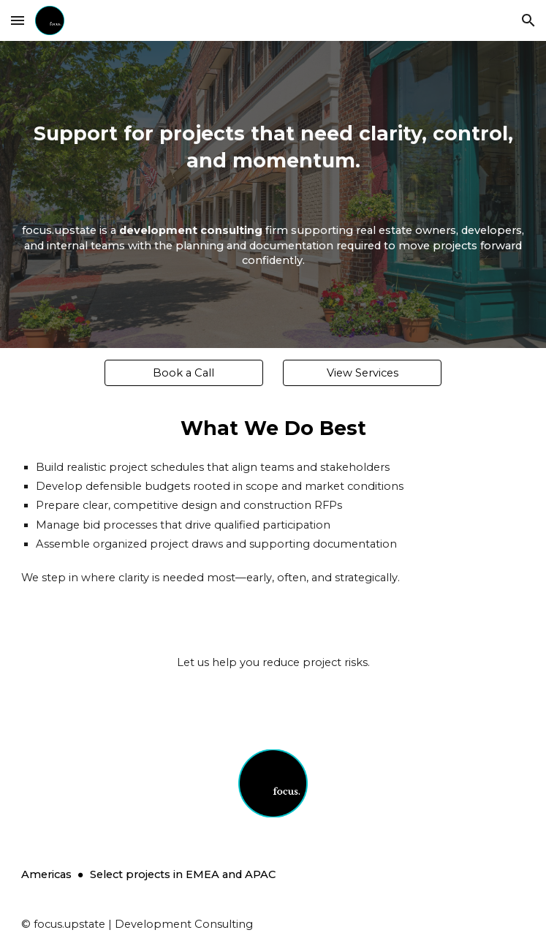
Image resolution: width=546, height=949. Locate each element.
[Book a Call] (183, 373)
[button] (17, 20)
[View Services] (362, 373)
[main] (273, 194)
